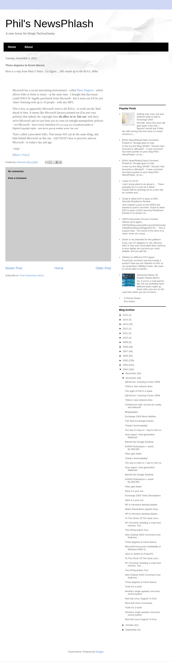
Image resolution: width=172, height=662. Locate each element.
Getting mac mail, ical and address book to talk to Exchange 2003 (150, 117)
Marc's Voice (20, 154)
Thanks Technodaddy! (136, 425)
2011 (126, 333)
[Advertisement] (141, 80)
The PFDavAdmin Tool (136, 530)
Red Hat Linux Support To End (140, 598)
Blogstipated (131, 412)
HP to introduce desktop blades (141, 504)
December (131, 373)
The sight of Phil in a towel (138, 391)
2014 (126, 319)
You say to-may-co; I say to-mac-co (143, 430)
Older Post (103, 268)
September (132, 629)
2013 (126, 324)
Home (12, 46)
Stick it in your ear (134, 491)
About (28, 46)
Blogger (100, 651)
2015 (126, 315)
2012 (126, 328)
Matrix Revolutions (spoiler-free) (141, 509)
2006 (126, 355)
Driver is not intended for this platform (141, 239)
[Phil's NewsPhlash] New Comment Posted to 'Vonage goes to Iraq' (140, 141)
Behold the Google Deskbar (139, 441)
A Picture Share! (132, 298)
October (130, 625)
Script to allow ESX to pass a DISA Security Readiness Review (140, 200)
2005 (126, 360)
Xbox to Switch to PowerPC (139, 554)
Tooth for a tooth (133, 586)
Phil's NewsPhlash (49, 24)
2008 (126, 346)
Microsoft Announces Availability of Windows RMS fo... (143, 548)
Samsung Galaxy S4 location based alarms (148, 276)
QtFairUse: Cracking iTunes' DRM (142, 382)
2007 (126, 351)
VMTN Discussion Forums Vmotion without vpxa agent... (140, 220)
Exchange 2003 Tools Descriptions (143, 495)
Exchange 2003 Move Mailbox (140, 416)
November (131, 378)
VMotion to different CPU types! (138, 257)
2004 (126, 365)
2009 (126, 342)
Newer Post (13, 268)
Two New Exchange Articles (139, 421)
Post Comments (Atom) (32, 275)
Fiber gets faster (133, 453)
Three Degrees (85, 90)
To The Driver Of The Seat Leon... (142, 518)
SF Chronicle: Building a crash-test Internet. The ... (143, 524)
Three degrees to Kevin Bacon (140, 542)
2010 (126, 337)
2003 (126, 369)
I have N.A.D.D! (130, 181)
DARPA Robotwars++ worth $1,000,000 (139, 448)
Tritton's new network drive (138, 386)
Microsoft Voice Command (138, 603)
